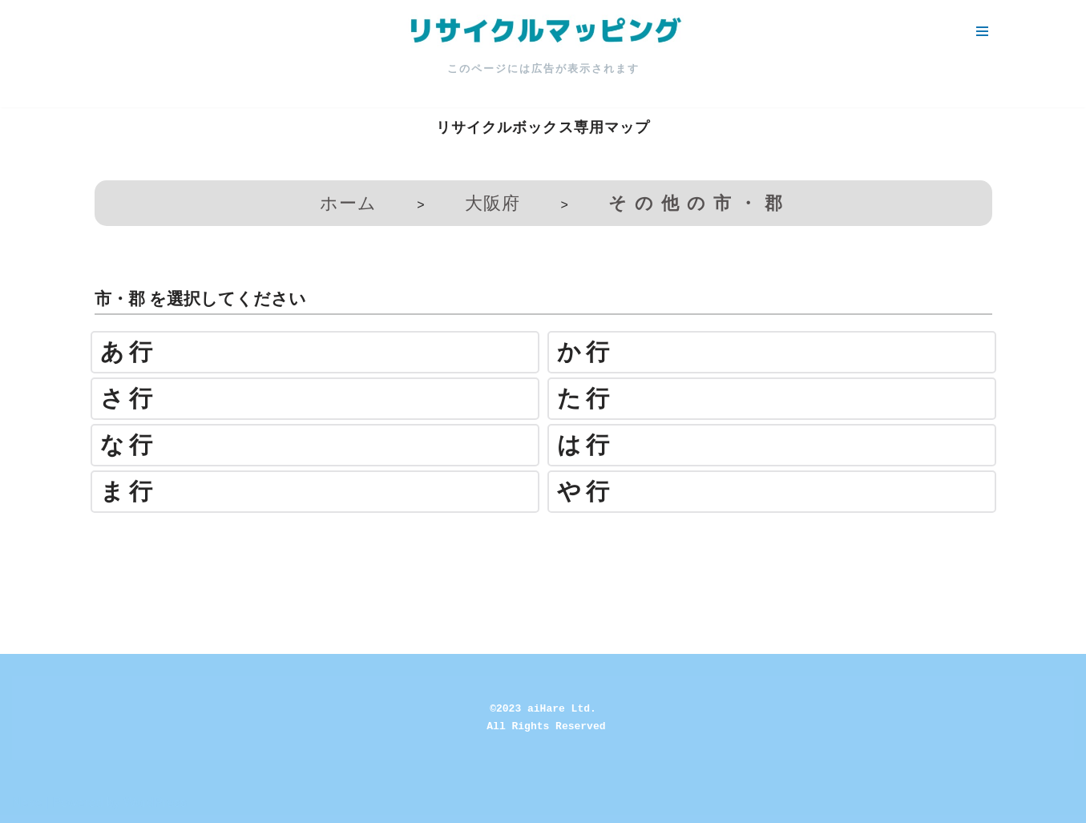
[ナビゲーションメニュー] (982, 31)
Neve (27, 802)
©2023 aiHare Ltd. (543, 709)
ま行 (128, 491)
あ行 (128, 352)
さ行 (128, 398)
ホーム (348, 203)
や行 (585, 491)
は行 (585, 445)
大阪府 (492, 203)
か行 (585, 352)
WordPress (155, 802)
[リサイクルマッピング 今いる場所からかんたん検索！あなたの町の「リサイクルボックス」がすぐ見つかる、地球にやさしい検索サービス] (543, 31)
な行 (128, 445)
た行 (585, 398)
